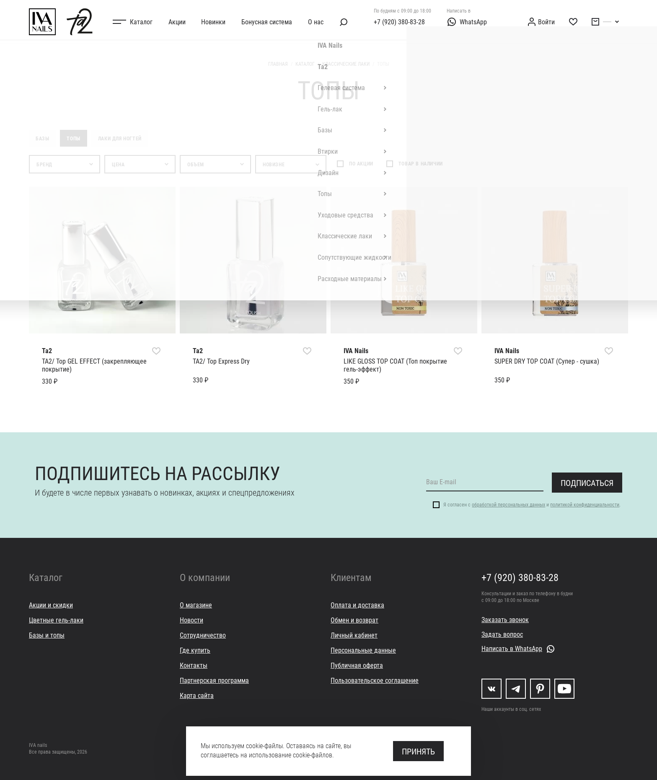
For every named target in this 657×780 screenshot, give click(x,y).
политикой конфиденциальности (584, 504)
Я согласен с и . (532, 504)
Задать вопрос (502, 634)
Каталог (141, 21)
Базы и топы (47, 634)
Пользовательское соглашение (375, 680)
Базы (42, 138)
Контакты (193, 665)
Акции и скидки (51, 604)
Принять (418, 751)
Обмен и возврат (354, 619)
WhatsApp (467, 22)
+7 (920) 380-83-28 (399, 21)
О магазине (196, 604)
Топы (73, 138)
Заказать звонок (505, 619)
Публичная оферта (357, 665)
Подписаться (587, 482)
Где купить (195, 650)
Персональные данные (363, 650)
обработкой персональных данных (508, 504)
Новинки (213, 21)
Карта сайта (197, 695)
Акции (177, 21)
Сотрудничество (203, 634)
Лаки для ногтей (120, 138)
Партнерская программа (214, 680)
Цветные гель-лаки (56, 619)
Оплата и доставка (357, 604)
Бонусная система (266, 21)
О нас (315, 21)
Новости (191, 619)
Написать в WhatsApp (511, 648)
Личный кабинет (354, 634)
